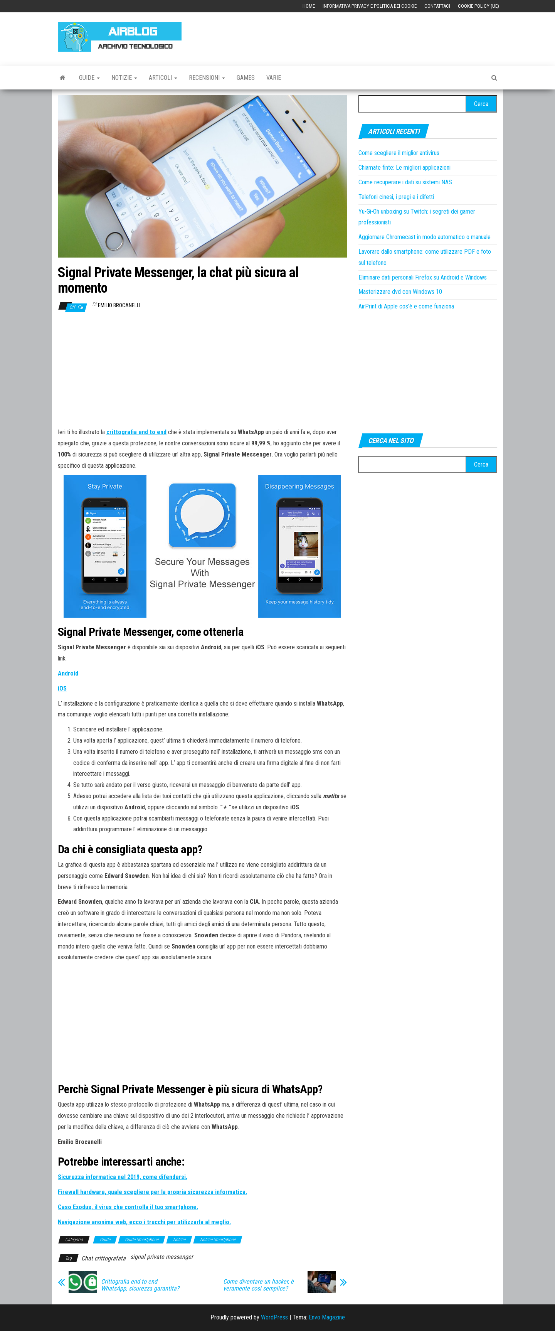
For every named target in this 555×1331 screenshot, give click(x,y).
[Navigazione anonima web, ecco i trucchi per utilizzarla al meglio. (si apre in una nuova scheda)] (144, 1222)
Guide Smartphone (141, 1239)
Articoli (163, 77)
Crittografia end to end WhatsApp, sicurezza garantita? (140, 1285)
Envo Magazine (327, 1317)
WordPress (274, 1317)
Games (246, 77)
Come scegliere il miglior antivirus (398, 153)
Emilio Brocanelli (119, 305)
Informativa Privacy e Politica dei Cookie (370, 6)
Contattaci (437, 6)
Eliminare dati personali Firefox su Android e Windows (422, 277)
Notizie (124, 77)
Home (309, 6)
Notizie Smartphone (217, 1239)
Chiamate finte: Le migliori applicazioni (404, 167)
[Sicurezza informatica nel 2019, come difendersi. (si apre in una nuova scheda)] (122, 1177)
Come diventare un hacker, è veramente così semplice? (258, 1285)
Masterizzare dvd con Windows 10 (400, 291)
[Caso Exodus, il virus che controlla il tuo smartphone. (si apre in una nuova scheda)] (128, 1207)
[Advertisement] (357, 35)
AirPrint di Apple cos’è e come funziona (406, 306)
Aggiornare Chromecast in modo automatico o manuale (424, 237)
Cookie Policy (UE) (478, 6)
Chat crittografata (103, 1258)
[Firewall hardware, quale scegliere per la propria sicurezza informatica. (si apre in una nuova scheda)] (152, 1192)
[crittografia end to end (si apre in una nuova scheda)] (136, 432)
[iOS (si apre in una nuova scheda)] (62, 688)
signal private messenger (161, 1256)
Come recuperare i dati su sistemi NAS (405, 182)
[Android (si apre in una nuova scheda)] (68, 673)
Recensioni (207, 77)
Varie (273, 77)
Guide (89, 77)
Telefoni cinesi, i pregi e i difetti (396, 196)
